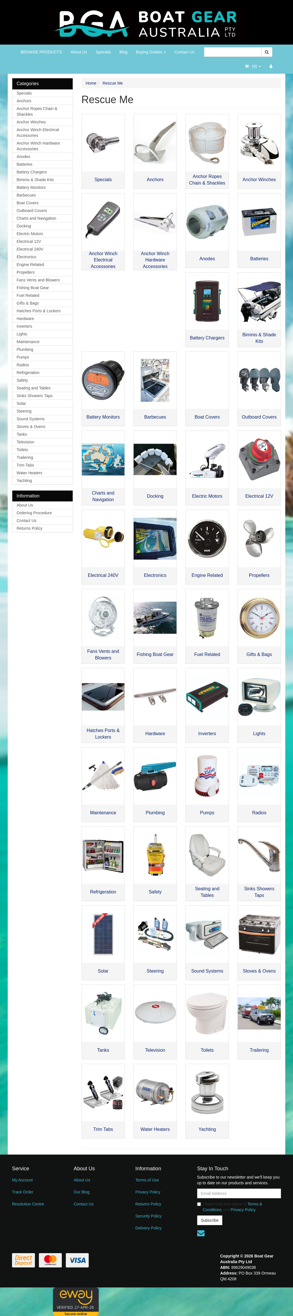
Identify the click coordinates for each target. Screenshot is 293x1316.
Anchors (24, 101)
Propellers (26, 272)
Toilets (22, 449)
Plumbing (25, 349)
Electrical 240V (30, 249)
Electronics (26, 257)
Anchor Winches (31, 122)
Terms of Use (147, 1180)
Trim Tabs (25, 465)
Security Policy (148, 1216)
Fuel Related (28, 295)
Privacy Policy (147, 1192)
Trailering (25, 457)
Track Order (22, 1192)
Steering (24, 411)
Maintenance (28, 341)
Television (25, 442)
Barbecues (26, 195)
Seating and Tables (34, 388)
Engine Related (30, 264)
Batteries (24, 164)
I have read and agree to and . (229, 1207)
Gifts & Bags (28, 303)
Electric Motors (30, 233)
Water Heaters (29, 473)
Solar (21, 403)
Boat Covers (28, 203)
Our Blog (82, 1192)
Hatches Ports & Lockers (39, 311)
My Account (22, 1180)
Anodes (23, 156)
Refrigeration (28, 372)
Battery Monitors (31, 187)
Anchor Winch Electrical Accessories (38, 132)
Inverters (24, 326)
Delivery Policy (148, 1228)
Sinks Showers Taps (35, 395)
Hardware (25, 318)
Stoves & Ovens (31, 426)
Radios (23, 365)
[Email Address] (239, 1193)
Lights (22, 334)
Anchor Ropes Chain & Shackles (37, 111)
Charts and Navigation (36, 218)
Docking (24, 226)
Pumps (23, 357)
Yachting (24, 480)
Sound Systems (31, 419)
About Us (79, 52)
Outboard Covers (32, 210)
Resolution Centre (28, 1204)
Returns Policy (29, 528)
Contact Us (184, 52)
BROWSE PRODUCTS (41, 52)
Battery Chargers (32, 172)
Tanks (22, 434)
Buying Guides (151, 52)
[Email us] (201, 1233)
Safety (22, 380)
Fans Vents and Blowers (38, 280)
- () (253, 66)
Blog (123, 52)
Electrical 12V (29, 241)
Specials (103, 52)
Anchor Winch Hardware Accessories (38, 146)
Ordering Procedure (34, 513)
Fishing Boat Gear (33, 287)
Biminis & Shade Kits (35, 179)
